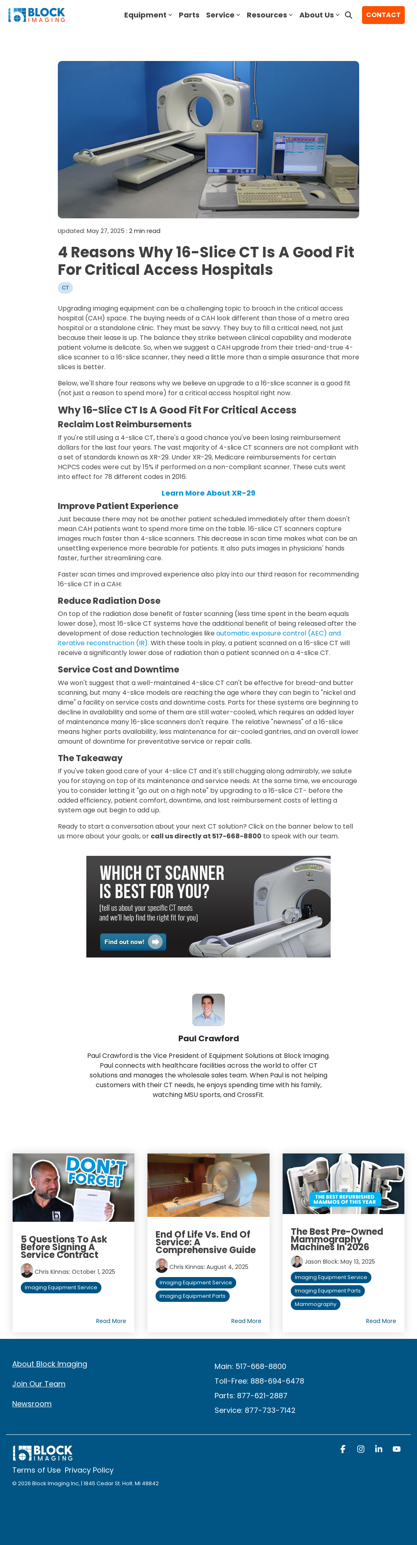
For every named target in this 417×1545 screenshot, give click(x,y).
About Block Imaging (49, 1364)
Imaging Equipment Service (61, 1287)
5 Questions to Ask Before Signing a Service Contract (64, 1247)
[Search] (348, 15)
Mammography (315, 1304)
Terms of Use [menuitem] (36, 1470)
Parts (189, 15)
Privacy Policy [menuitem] (89, 1470)
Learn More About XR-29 (208, 493)
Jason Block (321, 1262)
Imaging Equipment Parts (193, 1296)
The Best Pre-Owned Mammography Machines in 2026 (337, 1239)
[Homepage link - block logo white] (42, 1457)
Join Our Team (39, 1384)
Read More (111, 1321)
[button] (344, 1450)
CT (65, 287)
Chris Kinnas (52, 1272)
